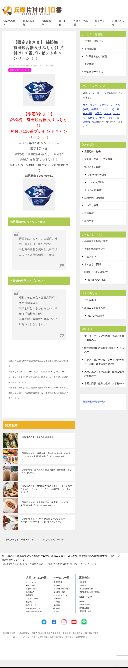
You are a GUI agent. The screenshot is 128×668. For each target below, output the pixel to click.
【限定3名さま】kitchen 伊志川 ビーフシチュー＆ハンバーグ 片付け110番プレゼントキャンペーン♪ (46, 528)
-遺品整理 (56, 593)
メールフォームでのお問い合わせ (98, 19)
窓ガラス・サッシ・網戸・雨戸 (104, 125)
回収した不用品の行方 (96, 280)
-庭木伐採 (56, 613)
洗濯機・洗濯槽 (91, 129)
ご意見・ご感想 (81, 31)
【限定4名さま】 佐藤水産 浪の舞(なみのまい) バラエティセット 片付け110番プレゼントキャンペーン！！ (45, 464)
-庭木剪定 (56, 616)
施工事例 (62, 31)
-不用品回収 (57, 590)
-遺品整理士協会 (85, 619)
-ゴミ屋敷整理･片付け (61, 597)
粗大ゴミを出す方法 (94, 315)
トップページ (31, 590)
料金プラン (99, 31)
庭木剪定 (89, 228)
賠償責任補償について (34, 616)
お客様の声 (46, 31)
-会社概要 (82, 590)
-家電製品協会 (84, 616)
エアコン (104, 113)
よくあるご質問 (92, 272)
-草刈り (56, 619)
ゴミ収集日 (90, 308)
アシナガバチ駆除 (97, 182)
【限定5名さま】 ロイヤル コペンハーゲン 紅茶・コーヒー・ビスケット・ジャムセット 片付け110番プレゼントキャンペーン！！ (58, 547)
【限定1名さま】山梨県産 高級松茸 (37, 445)
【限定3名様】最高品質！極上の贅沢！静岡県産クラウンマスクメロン (46, 479)
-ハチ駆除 (56, 610)
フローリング (90, 113)
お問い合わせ (118, 31)
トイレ (107, 121)
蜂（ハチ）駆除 (92, 174)
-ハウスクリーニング (61, 603)
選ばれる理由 (28, 31)
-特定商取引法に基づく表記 (89, 600)
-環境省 (81, 609)
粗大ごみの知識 (96, 323)
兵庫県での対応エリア (96, 249)
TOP (60, 563)
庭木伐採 (89, 221)
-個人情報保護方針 (86, 597)
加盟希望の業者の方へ (94, 409)
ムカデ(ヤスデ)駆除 (94, 205)
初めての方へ (9, 31)
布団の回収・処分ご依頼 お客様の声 (104, 391)
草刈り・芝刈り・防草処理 (98, 167)
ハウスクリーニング (98, 101)
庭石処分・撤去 (92, 159)
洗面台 (98, 121)
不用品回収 (90, 56)
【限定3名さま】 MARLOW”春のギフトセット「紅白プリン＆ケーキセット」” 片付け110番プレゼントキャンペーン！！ (46, 497)
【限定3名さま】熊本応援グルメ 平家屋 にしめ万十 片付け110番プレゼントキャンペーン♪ (46, 512)
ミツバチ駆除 (95, 197)
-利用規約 (82, 593)
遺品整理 (89, 72)
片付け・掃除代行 (93, 49)
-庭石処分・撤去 (59, 600)
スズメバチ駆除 (96, 190)
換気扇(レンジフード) (103, 117)
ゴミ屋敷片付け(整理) (95, 64)
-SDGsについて (84, 612)
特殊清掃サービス (93, 79)
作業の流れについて (94, 257)
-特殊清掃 (56, 606)
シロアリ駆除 (91, 213)
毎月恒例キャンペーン (20, 78)
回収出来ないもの (97, 287)
